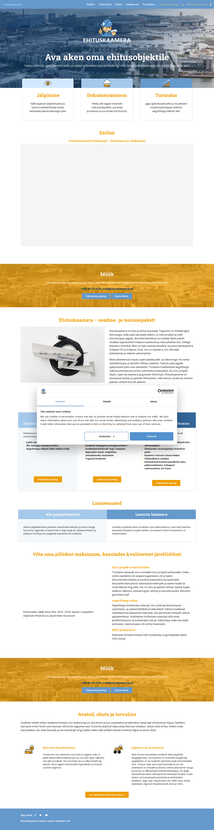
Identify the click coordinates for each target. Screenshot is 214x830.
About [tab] (153, 401)
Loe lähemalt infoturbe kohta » (107, 794)
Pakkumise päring (169, 4)
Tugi (182, 4)
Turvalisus (149, 4)
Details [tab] (107, 401)
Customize (106, 436)
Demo (118, 4)
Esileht (91, 4)
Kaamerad (132, 4)
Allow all (151, 436)
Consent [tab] (60, 401)
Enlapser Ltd (63, 820)
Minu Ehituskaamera (199, 4)
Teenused (105, 4)
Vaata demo (121, 296)
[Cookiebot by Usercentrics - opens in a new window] (160, 391)
